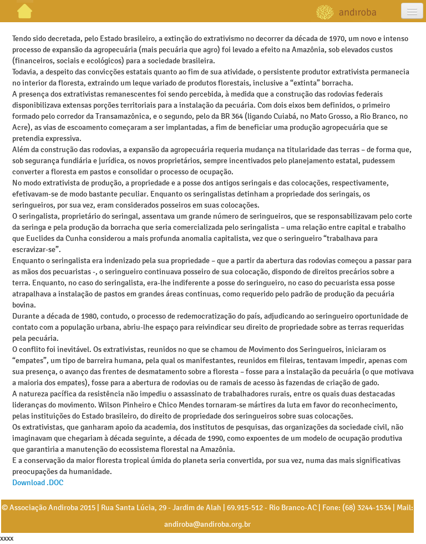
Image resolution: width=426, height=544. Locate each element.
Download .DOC (37, 482)
